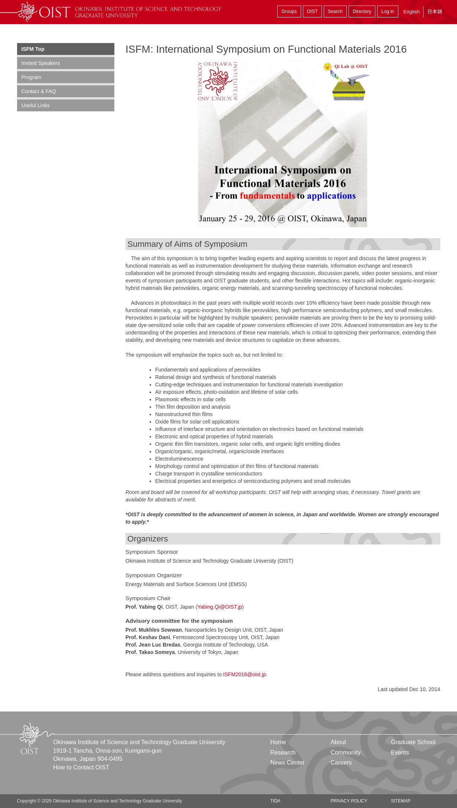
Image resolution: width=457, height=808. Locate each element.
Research (283, 752)
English (411, 11)
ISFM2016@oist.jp (244, 674)
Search (335, 11)
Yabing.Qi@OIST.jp (219, 607)
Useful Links (36, 105)
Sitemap (401, 801)
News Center (287, 762)
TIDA (275, 801)
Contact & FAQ (39, 91)
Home (278, 742)
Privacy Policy (348, 801)
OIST (312, 11)
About (338, 742)
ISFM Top (33, 49)
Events (400, 752)
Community (345, 752)
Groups (289, 11)
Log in (387, 11)
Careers (341, 762)
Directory (362, 11)
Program (32, 77)
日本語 (434, 11)
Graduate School (413, 742)
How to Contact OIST (81, 767)
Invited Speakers (41, 63)
